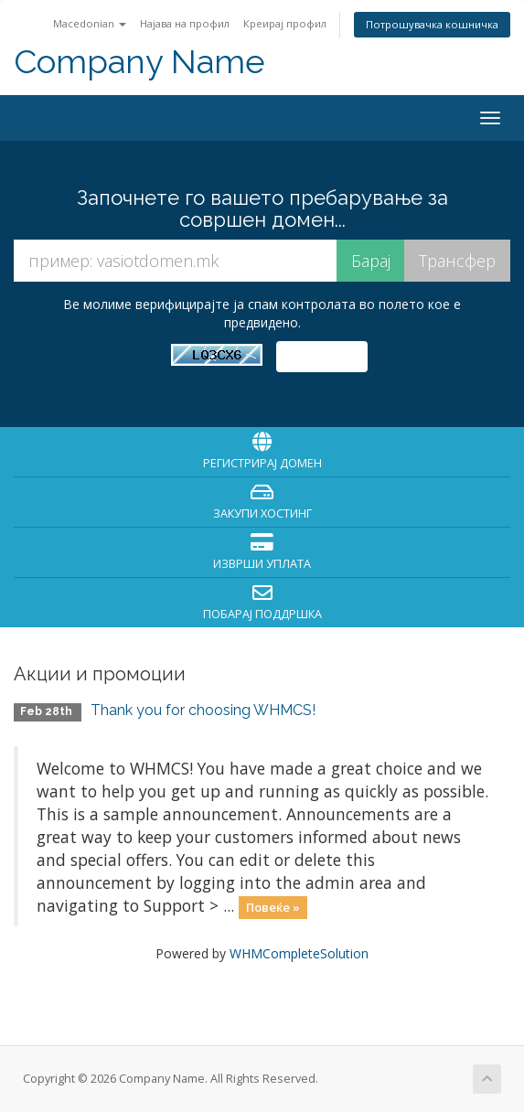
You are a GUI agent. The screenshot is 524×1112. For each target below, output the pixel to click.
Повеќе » (273, 907)
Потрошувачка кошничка (432, 24)
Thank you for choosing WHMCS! (203, 710)
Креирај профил (284, 23)
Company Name (139, 61)
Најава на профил (185, 23)
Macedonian (89, 23)
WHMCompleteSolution (299, 953)
